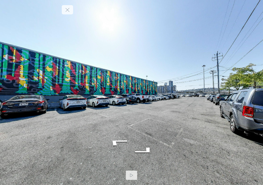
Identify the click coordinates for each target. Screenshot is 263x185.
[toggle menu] (67, 9)
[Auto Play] (131, 175)
